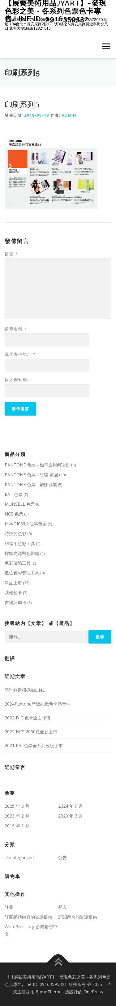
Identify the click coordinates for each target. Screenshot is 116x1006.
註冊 (9, 907)
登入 (62, 907)
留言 (11, 254)
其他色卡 (13, 592)
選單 (105, 46)
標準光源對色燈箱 (22, 553)
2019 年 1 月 (17, 826)
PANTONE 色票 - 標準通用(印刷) (36, 465)
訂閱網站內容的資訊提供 (28, 917)
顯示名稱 (16, 329)
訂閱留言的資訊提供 (77, 917)
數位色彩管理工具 (22, 573)
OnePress (93, 992)
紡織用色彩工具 (20, 543)
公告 (62, 857)
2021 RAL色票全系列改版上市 (34, 745)
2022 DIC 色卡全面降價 (27, 718)
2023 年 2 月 (17, 816)
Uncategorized (19, 857)
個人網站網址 (18, 379)
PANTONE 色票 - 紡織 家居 (31, 475)
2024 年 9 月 (70, 806)
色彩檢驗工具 (18, 563)
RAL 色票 (14, 494)
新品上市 (13, 583)
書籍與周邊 (15, 602)
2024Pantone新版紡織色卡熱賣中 (38, 704)
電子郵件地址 (20, 354)
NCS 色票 (14, 514)
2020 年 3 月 (70, 816)
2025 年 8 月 (17, 806)
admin (69, 115)
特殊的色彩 (15, 533)
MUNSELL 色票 (20, 504)
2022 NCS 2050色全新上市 (31, 732)
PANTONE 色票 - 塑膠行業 (31, 484)
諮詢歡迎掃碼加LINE (25, 690)
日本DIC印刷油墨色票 (26, 524)
